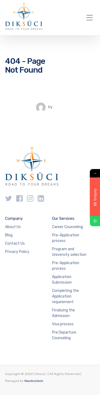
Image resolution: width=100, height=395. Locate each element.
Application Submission (62, 280)
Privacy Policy (17, 251)
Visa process (63, 324)
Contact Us (15, 243)
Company (14, 218)
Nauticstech (34, 381)
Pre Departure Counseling (64, 335)
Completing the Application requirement (65, 296)
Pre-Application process (65, 238)
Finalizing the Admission (63, 313)
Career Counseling (67, 227)
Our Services (63, 218)
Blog (9, 235)
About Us (13, 227)
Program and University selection (69, 252)
